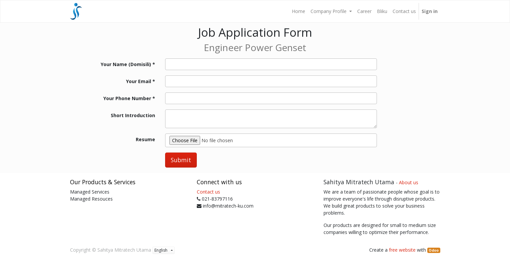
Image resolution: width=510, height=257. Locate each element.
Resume (145, 139)
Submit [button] (181, 160)
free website (402, 250)
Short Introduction (133, 115)
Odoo (434, 250)
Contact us (208, 192)
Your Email (138, 81)
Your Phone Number (127, 98)
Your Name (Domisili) (126, 64)
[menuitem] (298, 11)
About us (408, 182)
